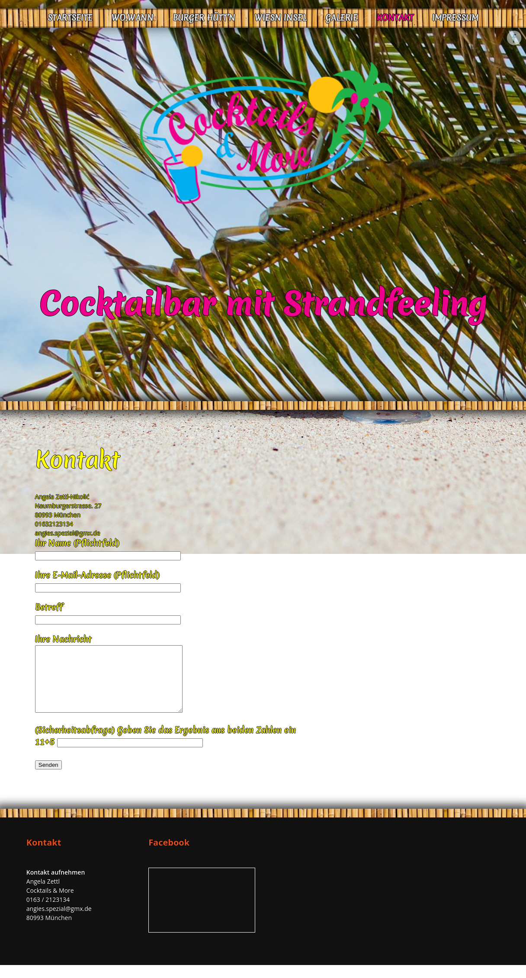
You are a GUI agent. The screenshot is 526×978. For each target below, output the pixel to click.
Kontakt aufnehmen (55, 885)
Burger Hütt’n (204, 17)
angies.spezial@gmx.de (67, 533)
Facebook (514, 38)
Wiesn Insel (280, 17)
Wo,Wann (132, 17)
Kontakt (395, 17)
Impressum (455, 17)
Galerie (341, 17)
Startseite (70, 17)
